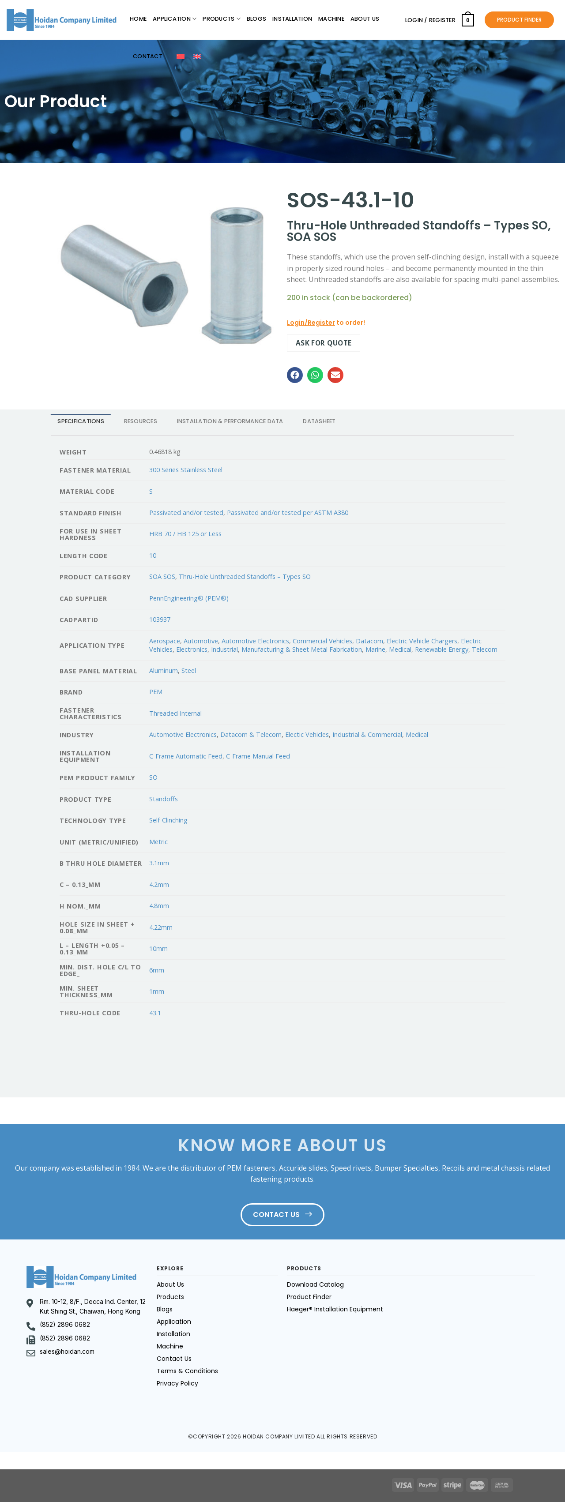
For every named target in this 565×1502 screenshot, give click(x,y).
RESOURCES (140, 421)
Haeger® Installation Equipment (335, 1309)
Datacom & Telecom (251, 734)
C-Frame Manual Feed (258, 756)
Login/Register (311, 322)
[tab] (81, 421)
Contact (147, 56)
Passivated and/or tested (186, 512)
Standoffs (163, 799)
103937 (159, 619)
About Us (364, 19)
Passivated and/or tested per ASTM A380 (287, 512)
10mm (158, 948)
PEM (155, 691)
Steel (188, 670)
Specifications (80, 421)
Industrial (224, 649)
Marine (375, 649)
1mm (156, 991)
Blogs (256, 19)
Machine (331, 19)
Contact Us (174, 1358)
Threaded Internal (175, 713)
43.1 (155, 1013)
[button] (295, 375)
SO (153, 777)
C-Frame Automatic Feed (185, 756)
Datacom (369, 641)
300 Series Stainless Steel (185, 470)
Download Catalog (315, 1284)
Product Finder (309, 1296)
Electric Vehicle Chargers (422, 641)
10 (152, 555)
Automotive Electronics (255, 641)
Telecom (484, 649)
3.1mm (159, 863)
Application (174, 19)
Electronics (191, 649)
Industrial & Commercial (367, 734)
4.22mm (161, 927)
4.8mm (159, 905)
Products (222, 19)
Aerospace (164, 641)
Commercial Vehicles (322, 641)
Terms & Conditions (187, 1371)
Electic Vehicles (307, 734)
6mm (156, 970)
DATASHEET (319, 421)
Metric (158, 841)
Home (138, 19)
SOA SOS (162, 576)
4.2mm (159, 884)
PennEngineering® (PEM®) (189, 598)
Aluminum (163, 670)
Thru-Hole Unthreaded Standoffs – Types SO (245, 576)
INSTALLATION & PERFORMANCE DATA (230, 421)
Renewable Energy (441, 649)
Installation (292, 19)
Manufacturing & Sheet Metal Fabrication (301, 649)
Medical (400, 649)
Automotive (201, 641)
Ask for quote (324, 343)
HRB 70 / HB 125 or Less (185, 533)
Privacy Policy (177, 1383)
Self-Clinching (168, 820)
